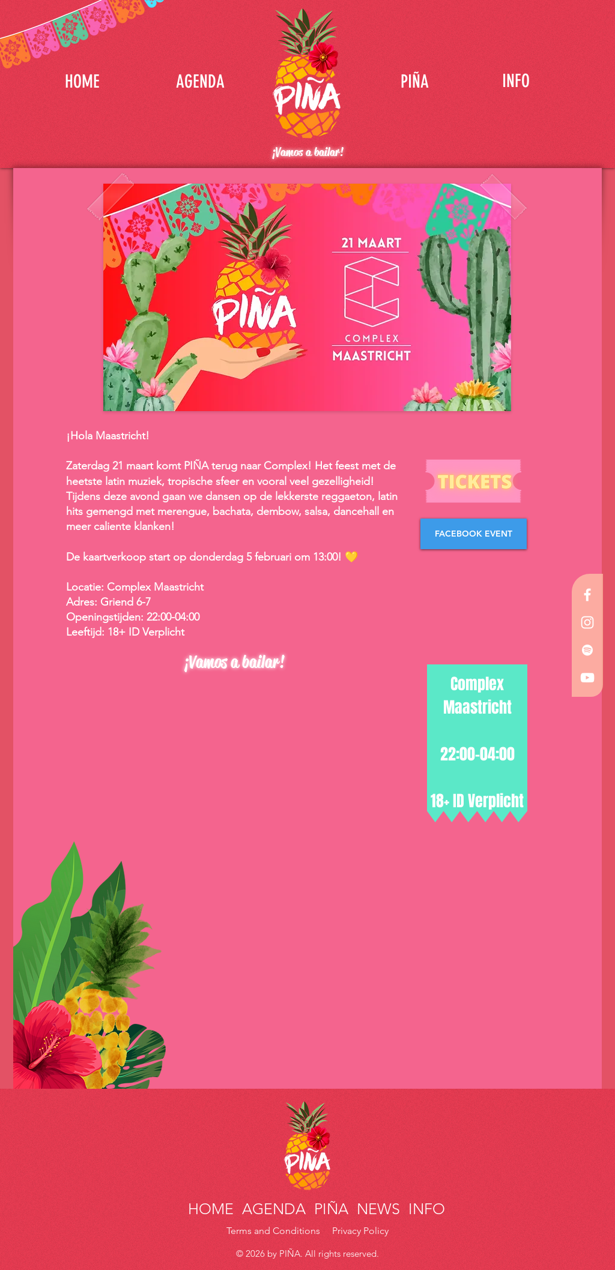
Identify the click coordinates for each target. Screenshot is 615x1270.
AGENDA (274, 1209)
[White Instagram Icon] (587, 622)
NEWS (378, 1209)
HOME (213, 1209)
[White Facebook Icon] (587, 594)
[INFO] (516, 81)
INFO (424, 1209)
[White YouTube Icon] (587, 677)
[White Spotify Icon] (587, 650)
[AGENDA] (200, 81)
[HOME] (82, 81)
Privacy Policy (360, 1230)
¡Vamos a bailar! (307, 152)
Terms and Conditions (274, 1230)
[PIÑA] (414, 81)
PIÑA (329, 1209)
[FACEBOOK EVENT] (473, 534)
